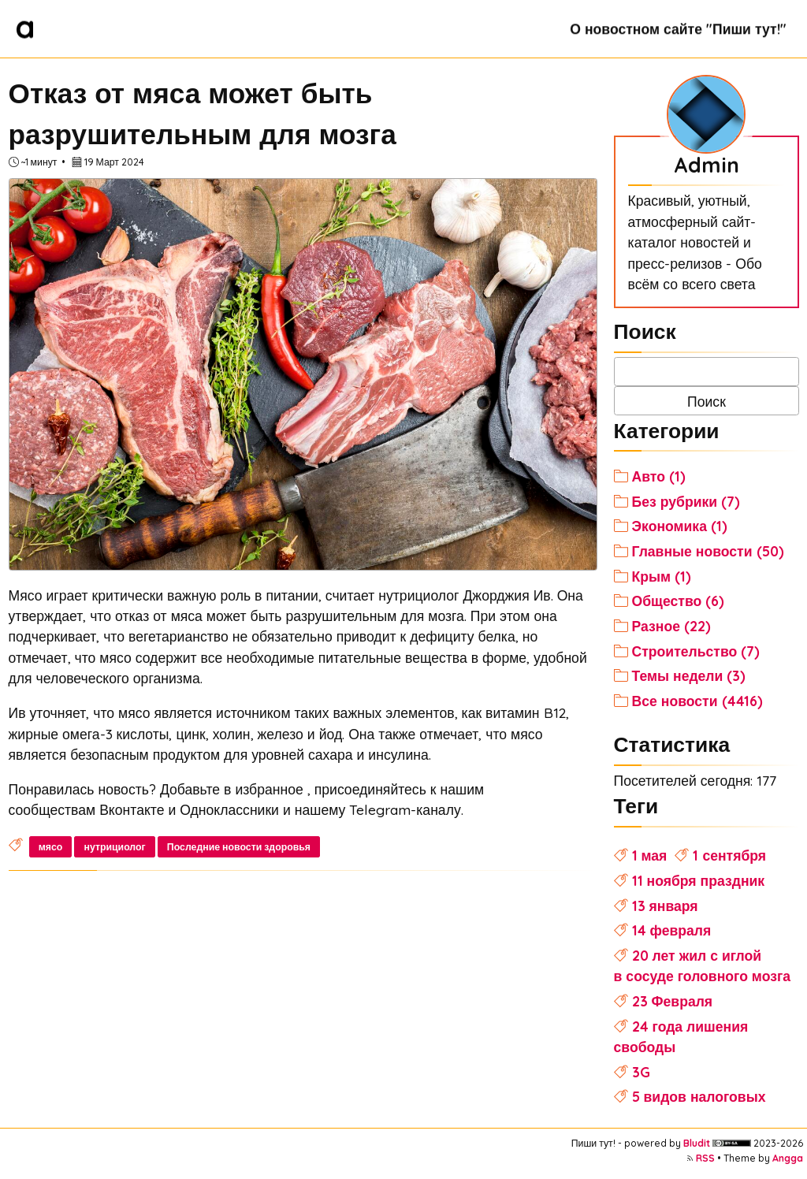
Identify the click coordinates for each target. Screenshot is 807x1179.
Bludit (696, 1143)
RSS (705, 1158)
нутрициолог (114, 847)
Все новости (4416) (697, 700)
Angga (787, 1158)
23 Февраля (672, 1001)
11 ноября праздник (698, 880)
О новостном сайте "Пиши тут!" (678, 28)
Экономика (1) (679, 525)
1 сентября (729, 855)
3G (641, 1071)
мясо (51, 847)
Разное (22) (671, 625)
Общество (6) (678, 600)
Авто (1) (659, 476)
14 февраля (672, 930)
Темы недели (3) (689, 675)
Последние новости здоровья (239, 847)
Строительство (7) (696, 651)
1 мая (650, 855)
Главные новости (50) (708, 551)
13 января (665, 905)
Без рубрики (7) (686, 501)
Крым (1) (662, 576)
